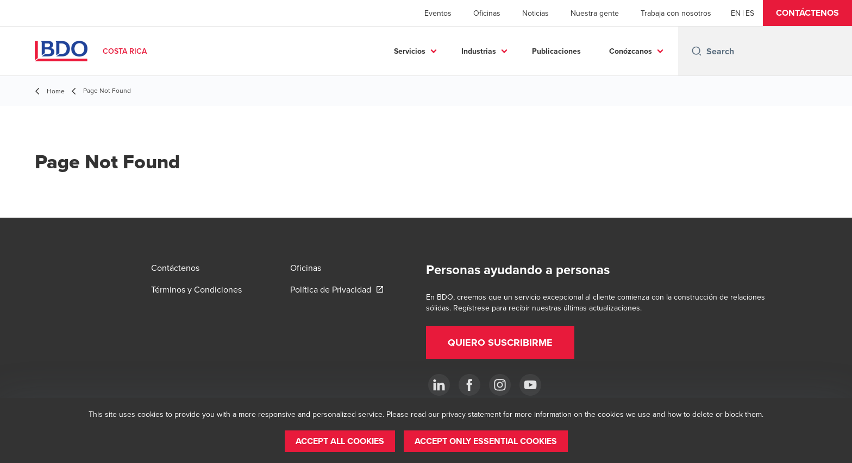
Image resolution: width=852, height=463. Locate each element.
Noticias (535, 13)
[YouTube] (530, 385)
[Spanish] (750, 13)
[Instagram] (500, 385)
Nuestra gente (595, 13)
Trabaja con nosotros (676, 13)
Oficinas (486, 13)
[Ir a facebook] (469, 385)
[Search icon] (696, 51)
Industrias (478, 51)
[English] (736, 13)
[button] (807, 13)
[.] (439, 385)
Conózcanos (630, 51)
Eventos (438, 13)
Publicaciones (556, 51)
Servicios (409, 51)
